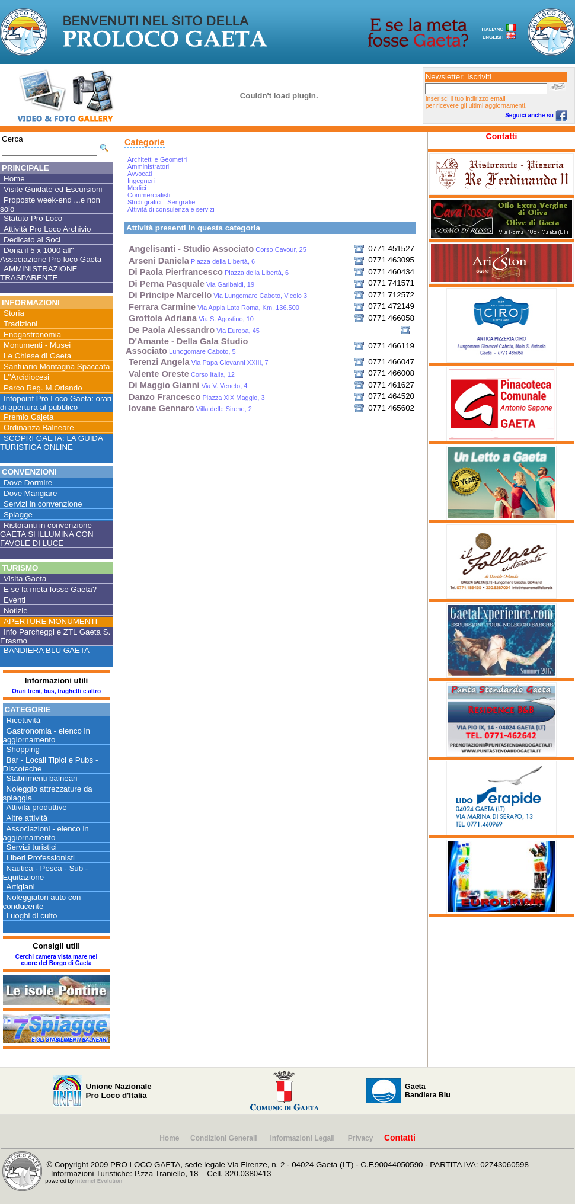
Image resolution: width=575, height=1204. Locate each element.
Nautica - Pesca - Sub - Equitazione (45, 873)
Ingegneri (141, 180)
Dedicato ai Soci (32, 239)
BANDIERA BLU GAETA (47, 650)
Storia (14, 313)
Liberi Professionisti (41, 857)
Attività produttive (37, 807)
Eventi (14, 599)
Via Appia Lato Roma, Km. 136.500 (214, 307)
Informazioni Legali (303, 1138)
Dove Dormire (28, 482)
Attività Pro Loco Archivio (47, 229)
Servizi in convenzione (43, 503)
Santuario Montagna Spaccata (57, 366)
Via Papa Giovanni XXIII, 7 (199, 362)
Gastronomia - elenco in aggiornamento (47, 735)
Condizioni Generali (224, 1138)
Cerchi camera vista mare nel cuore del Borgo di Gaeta (56, 959)
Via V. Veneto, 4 (188, 385)
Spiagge (18, 514)
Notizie (16, 610)
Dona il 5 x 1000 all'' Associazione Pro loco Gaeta (50, 255)
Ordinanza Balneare (39, 427)
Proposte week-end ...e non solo (50, 204)
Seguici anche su (536, 115)
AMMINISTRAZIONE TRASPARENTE (38, 273)
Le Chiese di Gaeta (37, 355)
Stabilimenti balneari (42, 778)
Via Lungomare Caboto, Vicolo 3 (218, 295)
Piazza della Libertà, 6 (192, 261)
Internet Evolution (98, 1181)
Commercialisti (148, 194)
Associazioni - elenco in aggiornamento (46, 833)
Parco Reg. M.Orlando (43, 387)
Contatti (502, 136)
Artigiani (21, 886)
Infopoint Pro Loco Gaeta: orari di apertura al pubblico (55, 403)
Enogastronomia (32, 334)
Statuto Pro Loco (33, 218)
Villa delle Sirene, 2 (190, 408)
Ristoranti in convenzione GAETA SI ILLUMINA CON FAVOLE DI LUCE (47, 534)
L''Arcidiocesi (26, 377)
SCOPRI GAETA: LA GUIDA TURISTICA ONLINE (51, 442)
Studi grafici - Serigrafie (161, 202)
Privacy (360, 1138)
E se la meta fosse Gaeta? (50, 589)
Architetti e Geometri (157, 159)
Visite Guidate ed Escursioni (53, 189)
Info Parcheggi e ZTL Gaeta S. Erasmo (55, 636)
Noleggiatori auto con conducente (42, 902)
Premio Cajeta (28, 416)
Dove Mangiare (30, 493)
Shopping (23, 749)
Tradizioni (20, 323)
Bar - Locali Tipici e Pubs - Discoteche (50, 764)
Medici (136, 187)
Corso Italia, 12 (182, 374)
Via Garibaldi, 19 (191, 284)
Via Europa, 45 (194, 330)
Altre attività (27, 818)
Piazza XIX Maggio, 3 (197, 397)
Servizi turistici (32, 847)
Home (14, 178)
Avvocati (139, 173)
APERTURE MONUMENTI (50, 621)
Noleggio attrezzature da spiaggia (47, 793)
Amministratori (148, 166)
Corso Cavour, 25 (217, 249)
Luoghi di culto (32, 915)
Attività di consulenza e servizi (171, 209)
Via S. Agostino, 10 (191, 318)
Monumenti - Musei (37, 345)
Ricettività (24, 720)
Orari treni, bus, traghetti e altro (56, 691)
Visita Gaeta (25, 578)
